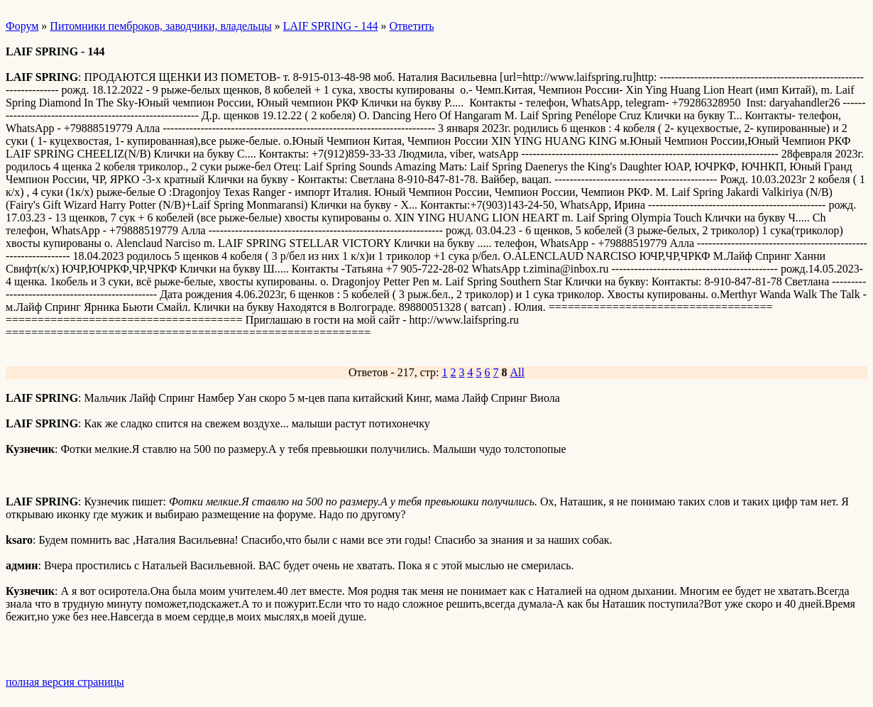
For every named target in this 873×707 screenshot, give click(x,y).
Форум (22, 26)
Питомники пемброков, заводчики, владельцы (160, 26)
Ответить (412, 26)
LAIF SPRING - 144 (330, 26)
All (517, 372)
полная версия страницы (65, 682)
